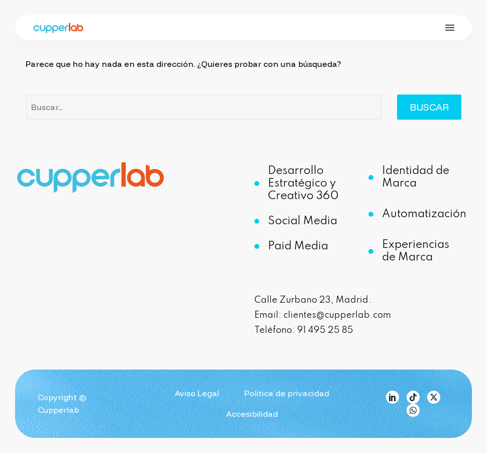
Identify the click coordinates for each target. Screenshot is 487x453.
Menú (449, 28)
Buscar (429, 107)
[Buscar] (204, 107)
